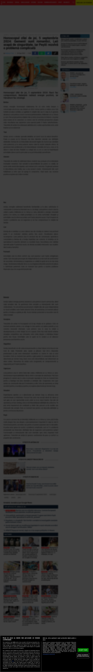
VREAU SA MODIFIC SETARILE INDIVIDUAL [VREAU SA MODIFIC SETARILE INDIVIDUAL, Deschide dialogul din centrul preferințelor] (83, 655)
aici (13, 661)
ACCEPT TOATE (83, 650)
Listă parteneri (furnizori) (49, 654)
